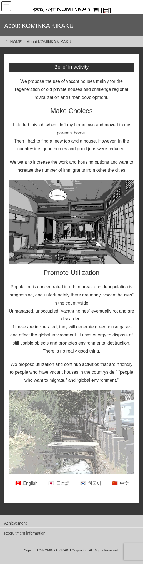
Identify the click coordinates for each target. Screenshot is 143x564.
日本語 (63, 483)
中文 (124, 483)
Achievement (15, 523)
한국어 (94, 483)
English (30, 483)
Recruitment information (25, 533)
